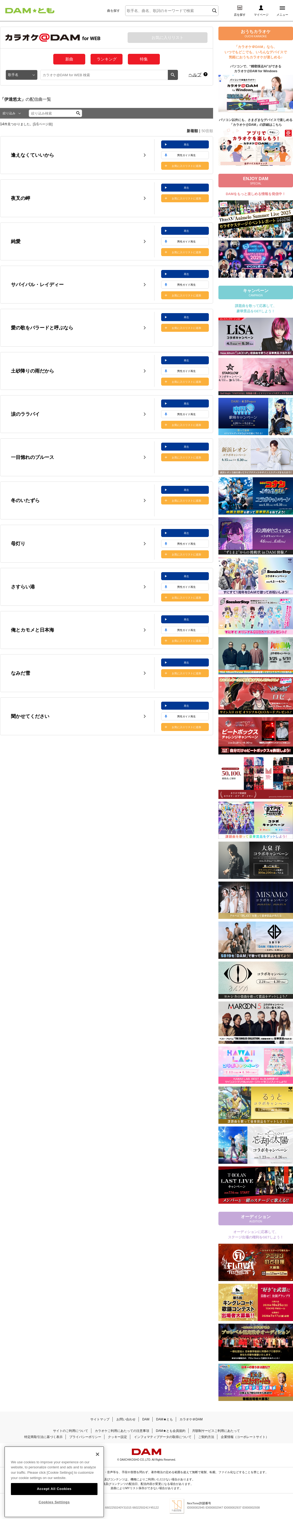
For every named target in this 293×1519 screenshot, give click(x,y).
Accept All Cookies (54, 1502)
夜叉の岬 (20, 198)
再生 (186, 144)
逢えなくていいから (32, 155)
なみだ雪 (20, 673)
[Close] (97, 1467)
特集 (144, 59)
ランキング (107, 59)
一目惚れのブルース (32, 457)
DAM (145, 1419)
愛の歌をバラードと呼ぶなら (42, 327)
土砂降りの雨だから (32, 371)
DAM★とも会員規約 (170, 1431)
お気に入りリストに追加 (186, 165)
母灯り (18, 543)
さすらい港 (23, 586)
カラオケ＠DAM (191, 1419)
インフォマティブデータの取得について (163, 1437)
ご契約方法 (206, 1437)
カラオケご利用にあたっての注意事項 (122, 1431)
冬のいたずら (25, 500)
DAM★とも (164, 1419)
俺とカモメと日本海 (32, 630)
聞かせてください (30, 716)
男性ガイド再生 (186, 155)
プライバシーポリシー (85, 1437)
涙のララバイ (25, 414)
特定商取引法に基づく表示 (43, 1437)
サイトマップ (99, 1419)
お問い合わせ (126, 1419)
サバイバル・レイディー (37, 284)
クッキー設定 (117, 1437)
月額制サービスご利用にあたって (216, 1431)
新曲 (69, 59)
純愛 (16, 241)
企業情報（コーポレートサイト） (245, 1437)
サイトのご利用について (70, 1431)
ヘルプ (195, 74)
